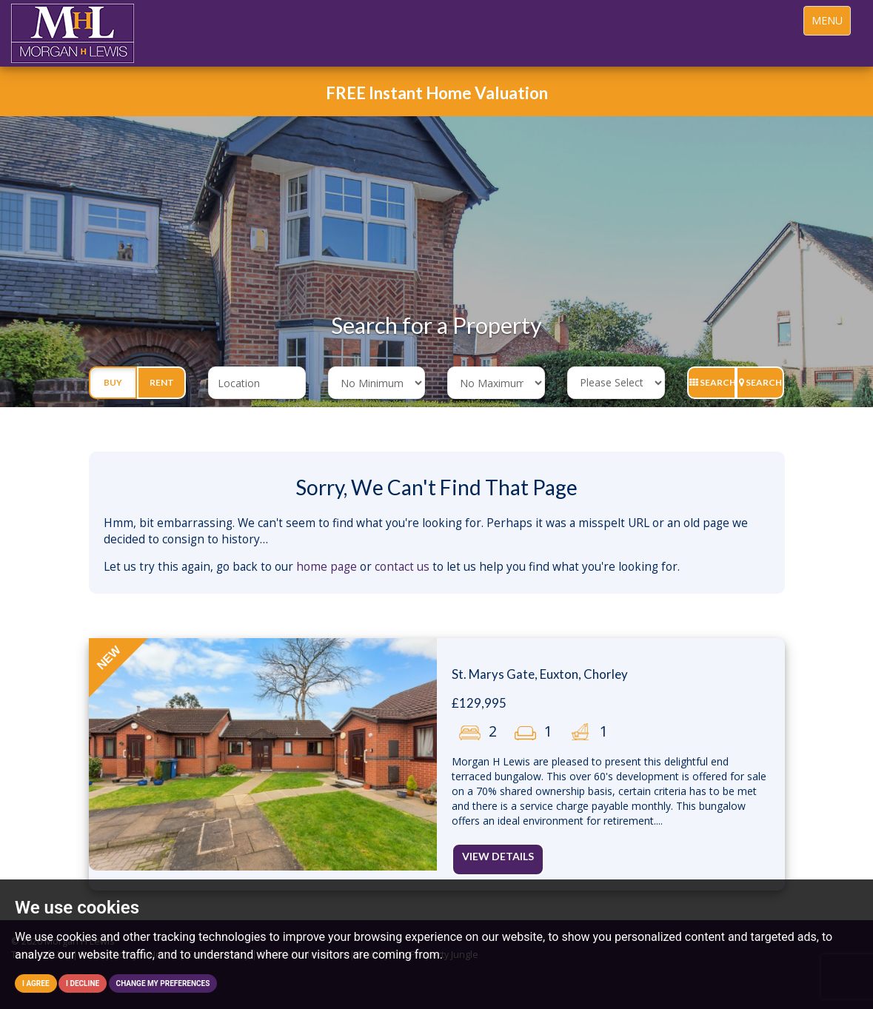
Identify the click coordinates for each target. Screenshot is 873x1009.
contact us (402, 566)
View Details (498, 856)
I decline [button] (82, 983)
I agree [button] (36, 983)
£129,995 (479, 703)
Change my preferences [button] (163, 983)
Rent (162, 383)
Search (712, 382)
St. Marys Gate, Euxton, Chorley (540, 674)
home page (326, 566)
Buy (113, 383)
